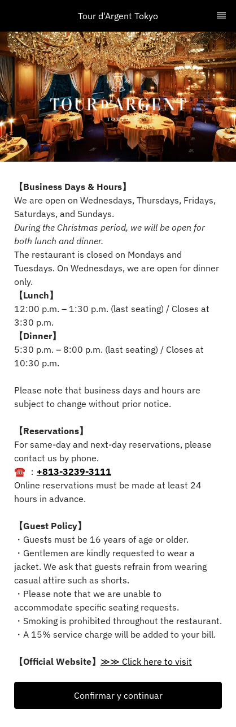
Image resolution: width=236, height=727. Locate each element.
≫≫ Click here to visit (146, 661)
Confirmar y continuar (118, 695)
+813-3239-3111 (74, 471)
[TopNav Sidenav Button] (221, 16)
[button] (118, 695)
